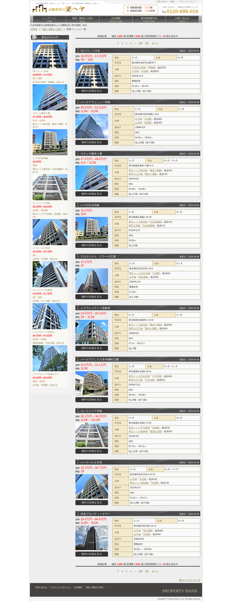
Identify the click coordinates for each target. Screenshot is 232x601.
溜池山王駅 (156, 431)
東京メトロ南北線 (138, 170)
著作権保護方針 (149, 19)
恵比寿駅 (143, 277)
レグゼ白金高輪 (90, 205)
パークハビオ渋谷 (91, 462)
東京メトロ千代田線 (139, 427)
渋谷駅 (144, 71)
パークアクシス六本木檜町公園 (99, 359)
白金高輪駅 (156, 222)
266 (140, 43)
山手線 (135, 71)
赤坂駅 (155, 427)
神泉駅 (151, 67)
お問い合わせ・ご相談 (165, 2)
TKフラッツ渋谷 (90, 50)
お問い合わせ (182, 19)
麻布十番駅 (156, 170)
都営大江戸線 (136, 174)
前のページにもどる (189, 580)
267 (147, 43)
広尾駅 (156, 273)
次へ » (155, 43)
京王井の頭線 (139, 67)
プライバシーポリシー (188, 2)
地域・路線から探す (82, 19)
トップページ (49, 19)
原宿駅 (148, 122)
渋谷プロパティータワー (95, 513)
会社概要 (116, 19)
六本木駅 (157, 376)
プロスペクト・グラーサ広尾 (98, 256)
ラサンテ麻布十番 (91, 153)
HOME (34, 29)
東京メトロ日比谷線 (139, 273)
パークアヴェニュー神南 (95, 102)
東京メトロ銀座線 (138, 431)
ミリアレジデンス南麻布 (95, 307)
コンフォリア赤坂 (91, 410)
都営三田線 (134, 225)
